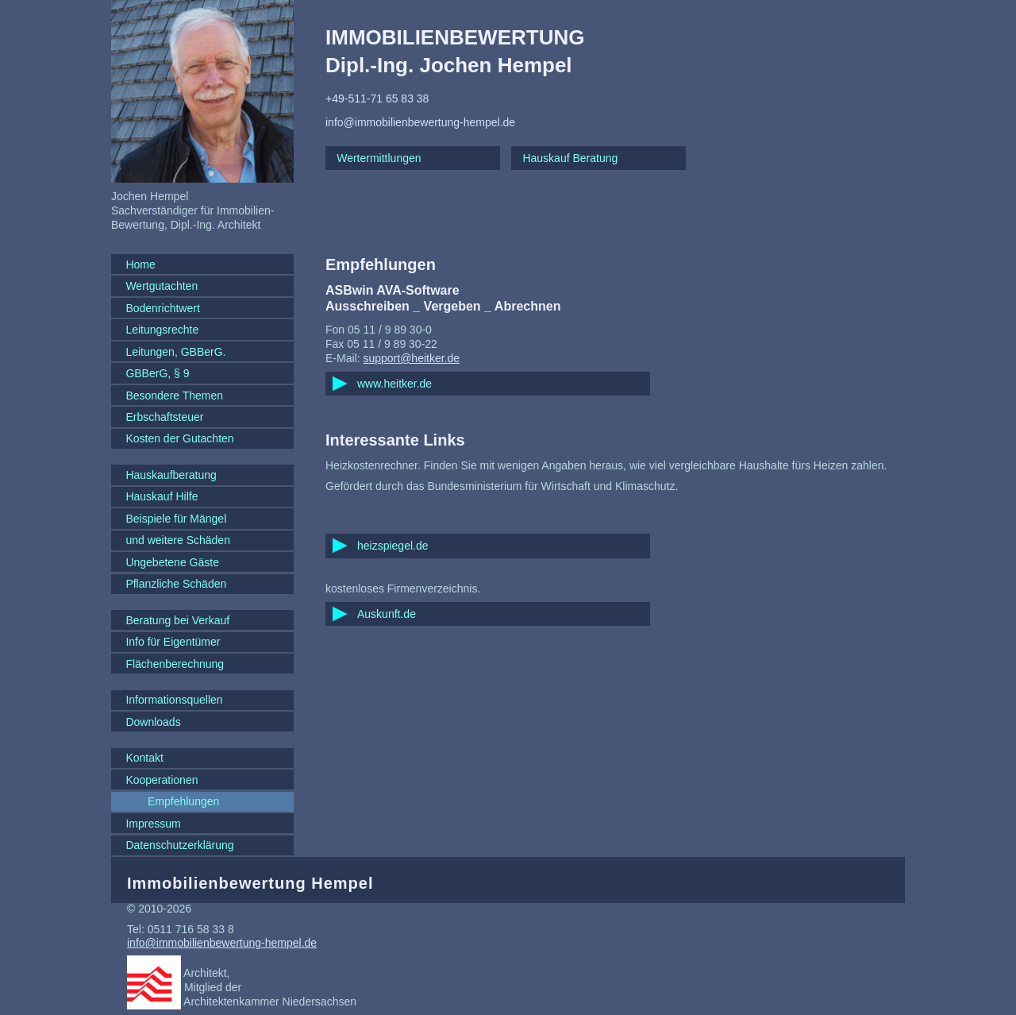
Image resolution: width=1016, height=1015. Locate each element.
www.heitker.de (394, 383)
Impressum (152, 823)
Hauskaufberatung (170, 475)
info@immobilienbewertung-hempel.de (420, 122)
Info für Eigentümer (172, 641)
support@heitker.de (411, 358)
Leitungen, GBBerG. (175, 351)
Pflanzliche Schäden (175, 583)
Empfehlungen (183, 801)
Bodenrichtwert (162, 308)
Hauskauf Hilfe (161, 496)
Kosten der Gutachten (179, 438)
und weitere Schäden (177, 540)
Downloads (152, 722)
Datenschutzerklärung (179, 845)
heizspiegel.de (393, 545)
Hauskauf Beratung (570, 158)
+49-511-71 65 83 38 (377, 98)
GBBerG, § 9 (157, 373)
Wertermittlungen (379, 158)
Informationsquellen (173, 699)
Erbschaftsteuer (164, 417)
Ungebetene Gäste (172, 562)
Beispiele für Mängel (175, 518)
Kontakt (144, 757)
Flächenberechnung (174, 664)
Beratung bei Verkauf (177, 620)
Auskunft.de (386, 614)
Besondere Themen (174, 395)
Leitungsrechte (161, 329)
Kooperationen (161, 780)
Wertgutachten (161, 286)
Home (140, 264)
